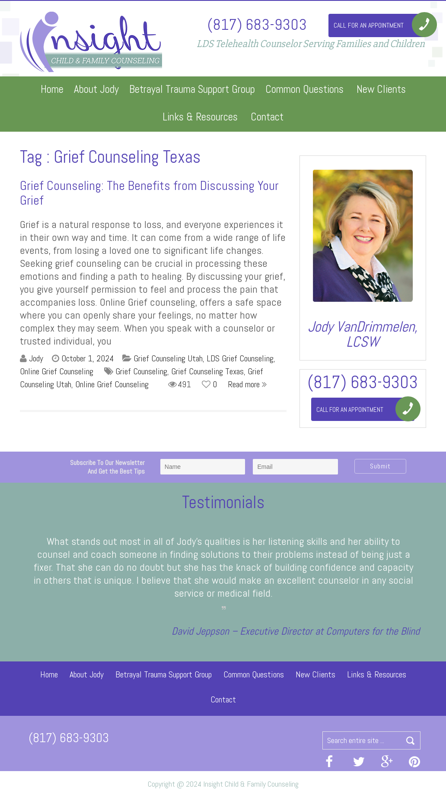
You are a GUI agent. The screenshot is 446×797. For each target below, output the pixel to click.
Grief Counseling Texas (207, 371)
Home (52, 89)
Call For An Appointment (369, 25)
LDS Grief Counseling (240, 358)
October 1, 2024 (87, 358)
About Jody (96, 89)
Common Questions (304, 89)
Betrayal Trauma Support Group (192, 89)
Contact (267, 116)
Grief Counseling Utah (168, 358)
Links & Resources (200, 116)
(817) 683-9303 (257, 24)
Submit (380, 466)
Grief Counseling (141, 371)
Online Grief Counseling (56, 371)
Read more (247, 384)
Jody (36, 358)
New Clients (381, 89)
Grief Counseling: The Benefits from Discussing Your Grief (149, 193)
